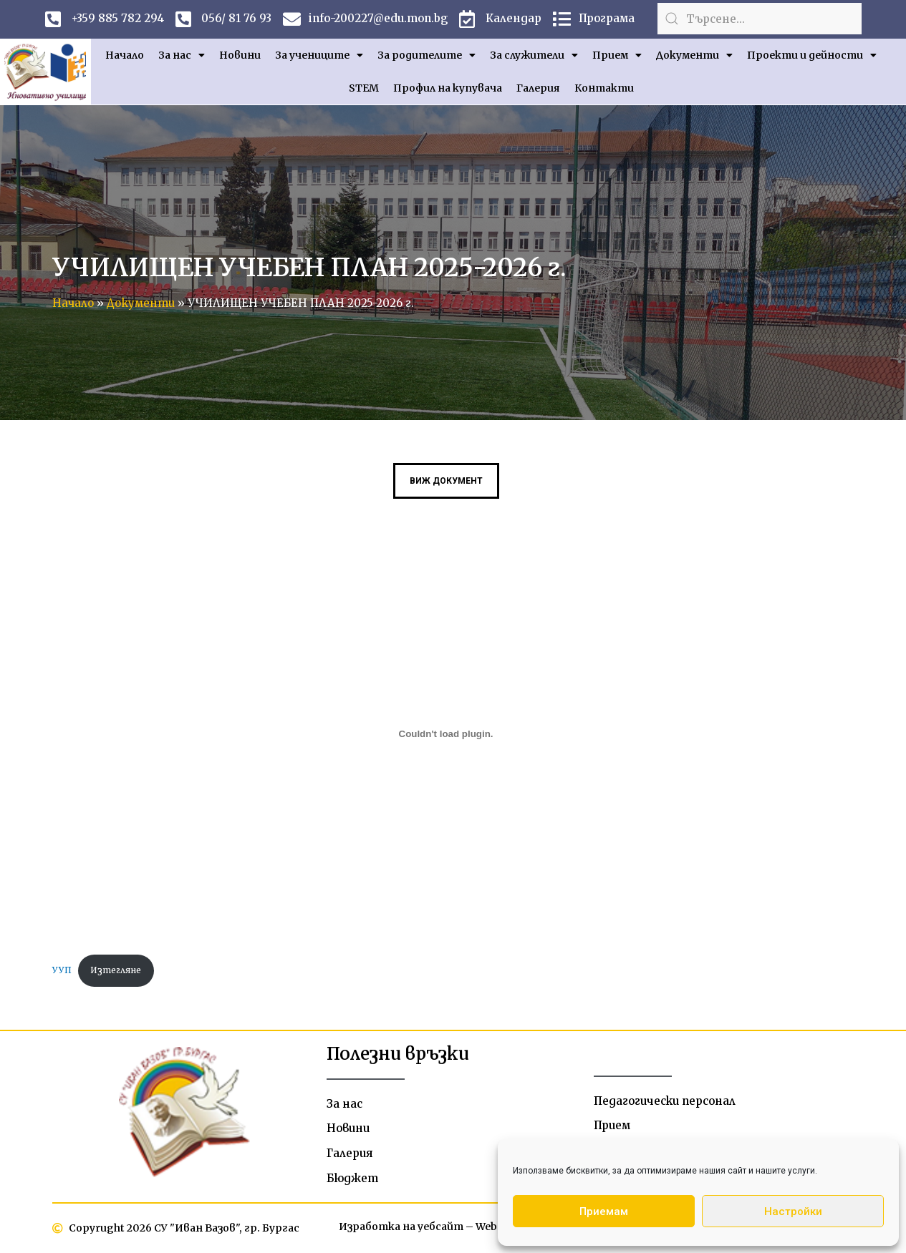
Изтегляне (115, 970)
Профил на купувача (447, 88)
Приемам (603, 1211)
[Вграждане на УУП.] (446, 733)
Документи (694, 55)
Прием (617, 55)
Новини (240, 55)
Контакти (604, 88)
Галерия (538, 88)
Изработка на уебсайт (401, 1226)
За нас (181, 55)
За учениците (319, 55)
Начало (124, 55)
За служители (534, 55)
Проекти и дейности (812, 55)
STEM (364, 88)
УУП (62, 970)
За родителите (426, 55)
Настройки (793, 1211)
